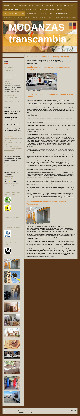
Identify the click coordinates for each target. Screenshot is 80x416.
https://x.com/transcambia (11, 146)
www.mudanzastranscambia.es (12, 101)
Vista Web (73, 410)
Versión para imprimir (9, 410)
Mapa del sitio (18, 410)
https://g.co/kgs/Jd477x (10, 185)
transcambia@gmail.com (10, 97)
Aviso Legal (21, 412)
